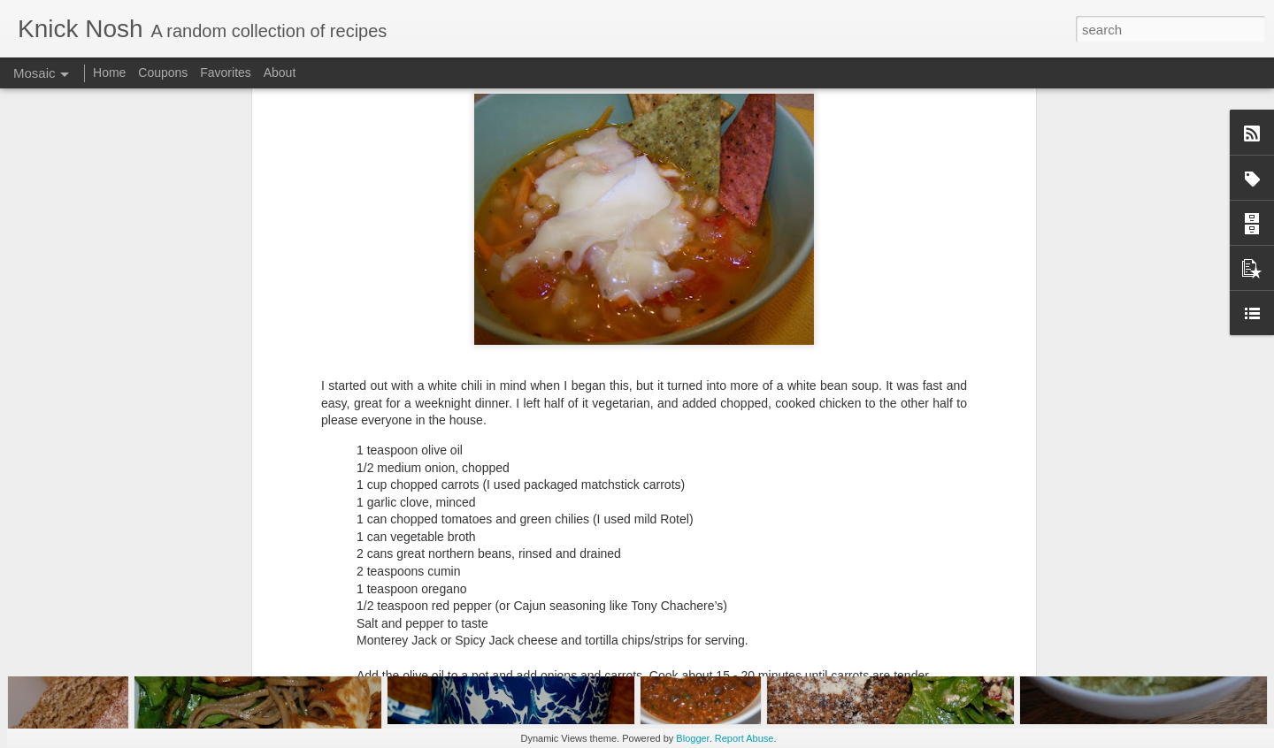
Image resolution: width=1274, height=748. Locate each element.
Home (109, 72)
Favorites (225, 72)
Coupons (163, 72)
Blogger (692, 738)
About (280, 72)
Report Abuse (744, 738)
